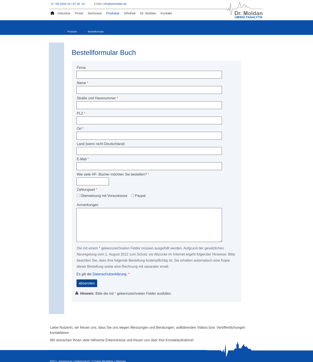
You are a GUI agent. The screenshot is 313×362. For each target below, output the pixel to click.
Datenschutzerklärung (110, 274)
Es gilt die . (102, 274)
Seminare (95, 13)
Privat (79, 13)
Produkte (113, 13)
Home (53, 13)
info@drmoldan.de (115, 3)
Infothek (130, 13)
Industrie (64, 13)
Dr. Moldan (148, 13)
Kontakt (166, 13)
